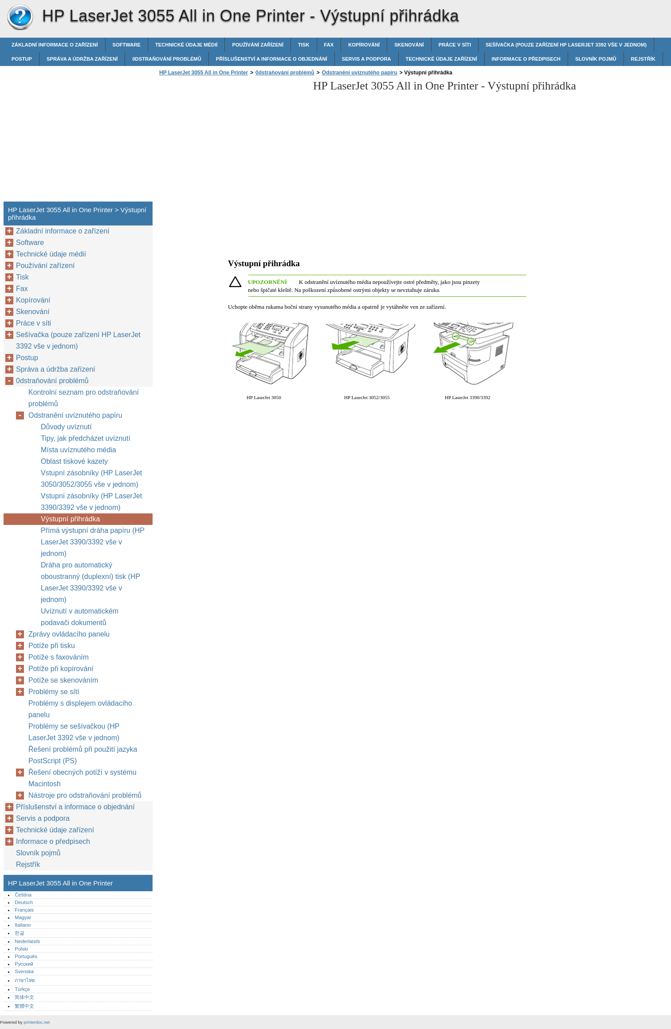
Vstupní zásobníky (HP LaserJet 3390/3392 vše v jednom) (91, 501)
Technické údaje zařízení (441, 59)
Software (127, 44)
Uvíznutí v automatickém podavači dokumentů (79, 616)
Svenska (24, 971)
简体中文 (24, 997)
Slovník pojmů (595, 59)
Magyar (23, 917)
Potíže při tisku (51, 645)
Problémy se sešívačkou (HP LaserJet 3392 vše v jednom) (73, 732)
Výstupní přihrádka (70, 519)
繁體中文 (24, 1006)
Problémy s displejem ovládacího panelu (80, 708)
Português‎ (26, 956)
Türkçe (22, 989)
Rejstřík (643, 59)
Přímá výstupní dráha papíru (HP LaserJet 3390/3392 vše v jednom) (93, 542)
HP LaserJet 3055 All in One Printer (20, 17)
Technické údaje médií (186, 44)
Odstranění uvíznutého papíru (359, 73)
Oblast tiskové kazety (74, 461)
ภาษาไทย (25, 980)
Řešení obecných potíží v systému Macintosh (82, 778)
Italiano (23, 925)
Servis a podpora (366, 59)
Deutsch (24, 902)
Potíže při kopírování (61, 668)
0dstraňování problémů (166, 59)
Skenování (409, 44)
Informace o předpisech (526, 59)
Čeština (23, 894)
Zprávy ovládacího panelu (69, 634)
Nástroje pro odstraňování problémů (84, 795)
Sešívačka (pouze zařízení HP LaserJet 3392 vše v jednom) (566, 44)
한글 (19, 933)
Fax (329, 44)
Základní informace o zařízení (55, 44)
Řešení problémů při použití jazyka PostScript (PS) (82, 755)
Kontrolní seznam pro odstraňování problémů (83, 398)
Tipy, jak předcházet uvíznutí (85, 438)
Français (24, 910)
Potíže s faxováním (58, 657)
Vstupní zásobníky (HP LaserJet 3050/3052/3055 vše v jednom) (91, 478)
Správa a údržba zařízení (82, 59)
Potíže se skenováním (63, 680)
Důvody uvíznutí (66, 427)
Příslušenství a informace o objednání (271, 59)
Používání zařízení (257, 44)
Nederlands (27, 941)
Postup (22, 59)
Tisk (303, 44)
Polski (21, 948)
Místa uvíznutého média (78, 450)
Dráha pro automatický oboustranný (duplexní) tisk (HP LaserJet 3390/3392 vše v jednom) (90, 582)
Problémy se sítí (53, 691)
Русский (24, 964)
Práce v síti (455, 44)
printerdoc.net (37, 1022)
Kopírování (364, 44)
